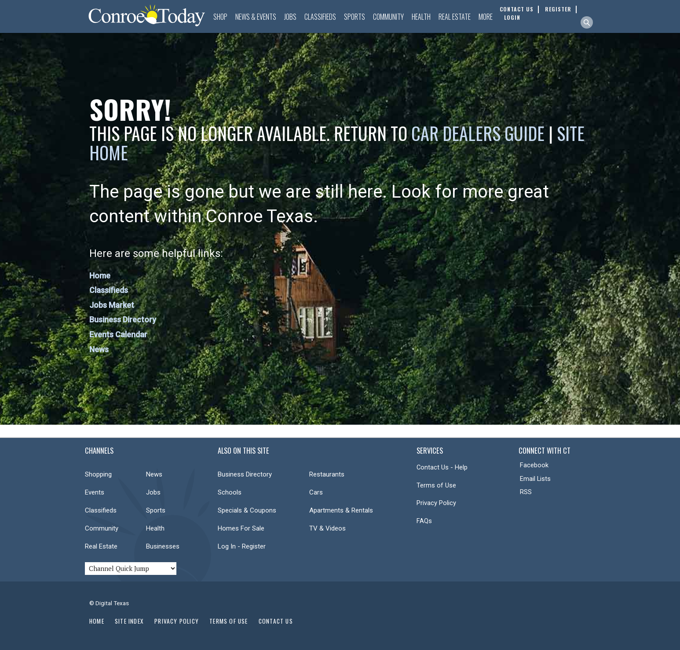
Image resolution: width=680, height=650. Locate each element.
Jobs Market (111, 305)
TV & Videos (327, 528)
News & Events (255, 16)
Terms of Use (436, 485)
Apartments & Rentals (341, 510)
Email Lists (535, 479)
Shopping (98, 474)
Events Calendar (118, 334)
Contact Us (276, 621)
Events (94, 492)
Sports (354, 16)
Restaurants (326, 474)
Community (388, 16)
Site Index (129, 621)
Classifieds (320, 16)
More (486, 16)
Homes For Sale (241, 528)
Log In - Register (242, 546)
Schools (229, 492)
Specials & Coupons (247, 510)
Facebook (534, 465)
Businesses (162, 546)
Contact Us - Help (442, 467)
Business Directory (122, 319)
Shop (220, 16)
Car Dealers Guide (478, 133)
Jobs (290, 16)
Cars (316, 492)
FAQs (424, 521)
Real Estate (455, 16)
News (99, 349)
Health (421, 16)
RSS (526, 492)
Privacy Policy (436, 503)
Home (99, 275)
